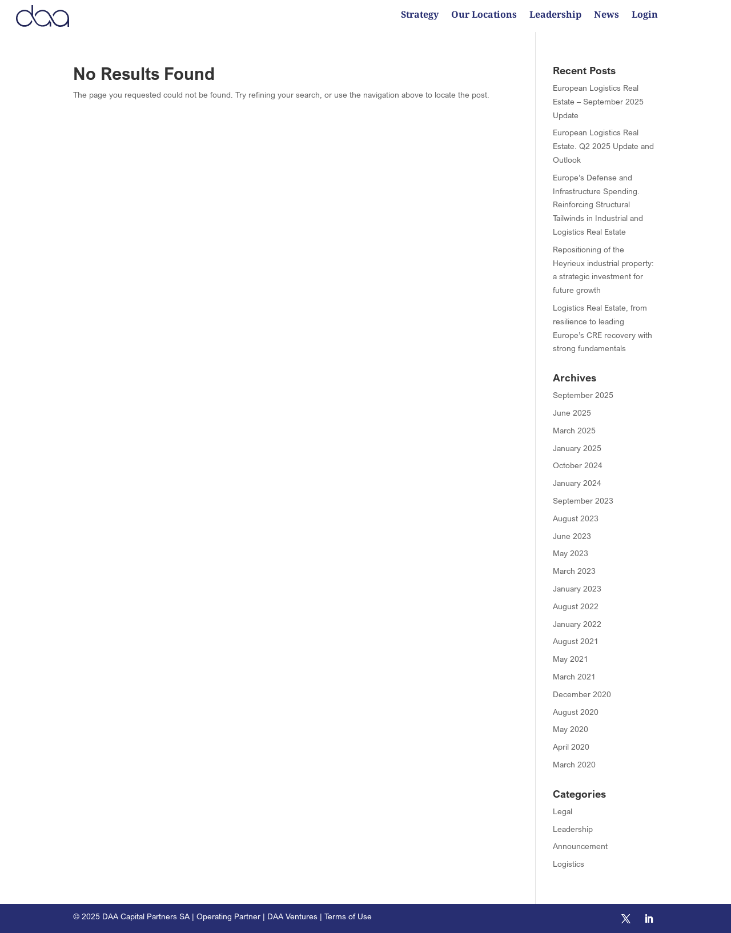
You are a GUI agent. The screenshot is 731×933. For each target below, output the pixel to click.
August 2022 (576, 606)
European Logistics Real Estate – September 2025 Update (598, 101)
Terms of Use (348, 916)
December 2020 (582, 694)
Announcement (580, 846)
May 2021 (570, 658)
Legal (562, 811)
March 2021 (574, 676)
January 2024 (577, 483)
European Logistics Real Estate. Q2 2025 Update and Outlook (603, 145)
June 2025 (572, 412)
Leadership (555, 15)
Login (645, 15)
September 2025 (583, 395)
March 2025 (574, 430)
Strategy (420, 15)
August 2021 (576, 641)
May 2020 (570, 729)
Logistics (568, 863)
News (606, 15)
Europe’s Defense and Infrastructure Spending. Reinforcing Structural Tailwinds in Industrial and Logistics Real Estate (598, 204)
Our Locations (484, 15)
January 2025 (577, 448)
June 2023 (572, 536)
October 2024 (578, 465)
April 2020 (571, 746)
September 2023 (583, 500)
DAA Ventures (292, 916)
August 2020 (576, 712)
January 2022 (577, 624)
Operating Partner (228, 916)
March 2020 (574, 764)
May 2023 (570, 553)
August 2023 (576, 518)
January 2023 (577, 588)
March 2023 (574, 571)
